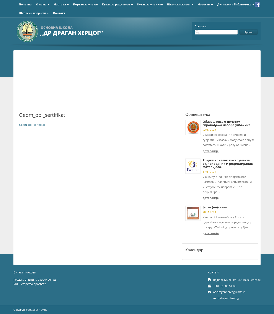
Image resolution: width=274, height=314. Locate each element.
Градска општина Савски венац (34, 279)
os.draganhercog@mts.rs (229, 292)
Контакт (59, 13)
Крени (249, 32)
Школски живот (180, 4)
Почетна (25, 4)
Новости (205, 4)
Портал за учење (85, 4)
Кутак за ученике (150, 4)
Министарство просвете (29, 284)
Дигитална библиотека (235, 4)
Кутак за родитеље (117, 4)
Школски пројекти (34, 13)
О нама (42, 4)
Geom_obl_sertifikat (32, 125)
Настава (61, 4)
